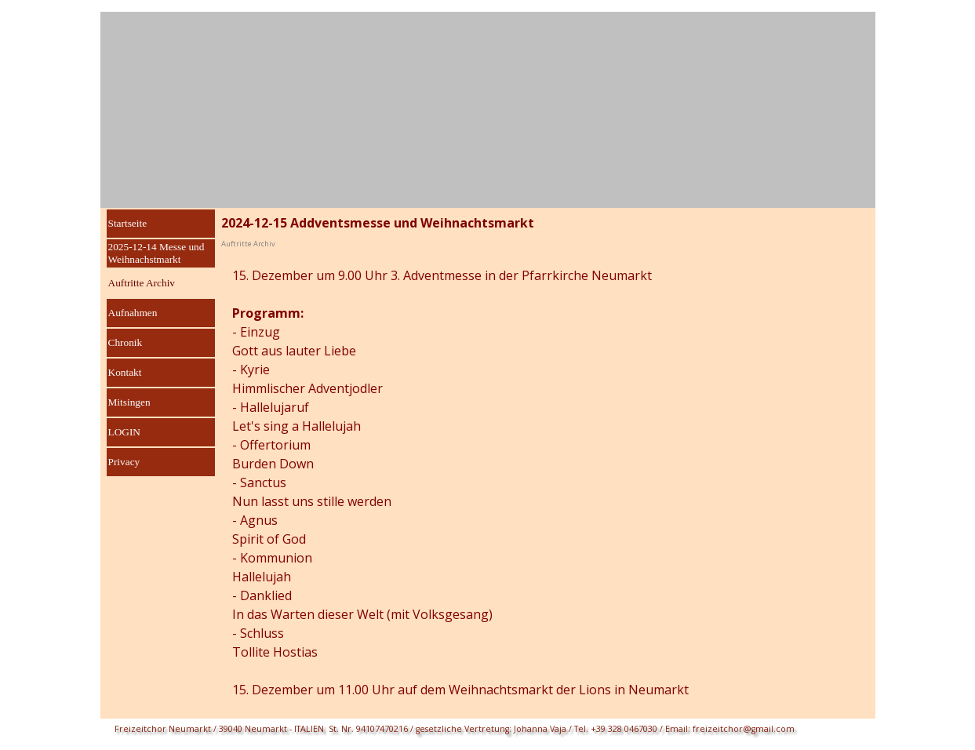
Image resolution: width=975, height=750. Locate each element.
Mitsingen (129, 402)
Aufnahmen (133, 313)
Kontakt (125, 372)
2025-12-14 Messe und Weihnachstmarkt (156, 253)
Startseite (127, 223)
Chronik (125, 342)
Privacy (124, 462)
